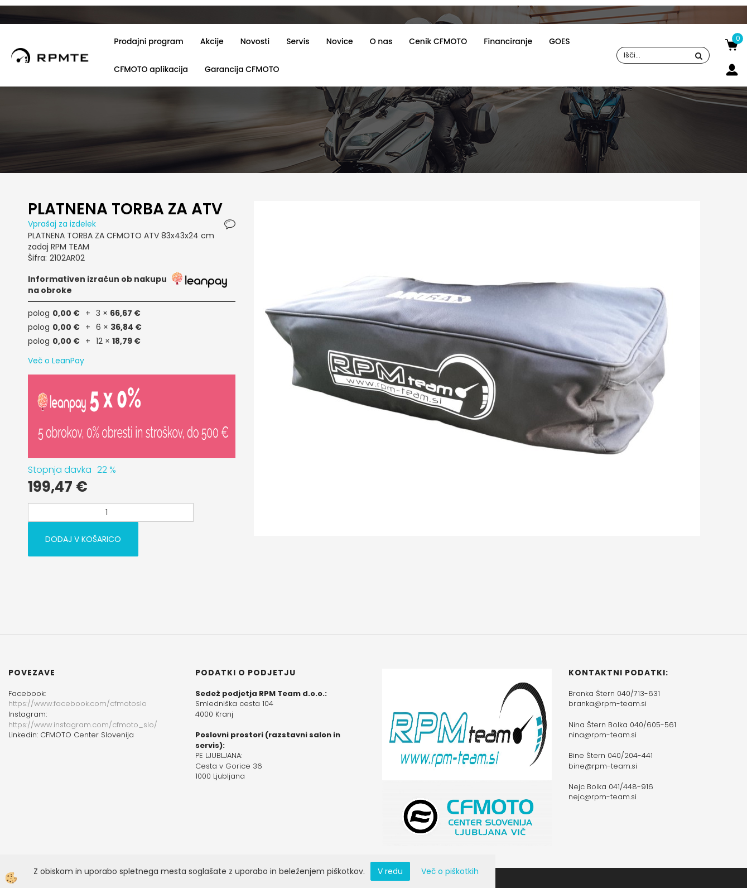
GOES (559, 41)
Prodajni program (148, 41)
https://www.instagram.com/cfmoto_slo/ (82, 724)
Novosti (254, 41)
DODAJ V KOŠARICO (83, 539)
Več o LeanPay (56, 360)
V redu (390, 871)
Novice (339, 41)
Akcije (212, 41)
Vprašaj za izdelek (62, 223)
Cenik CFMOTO (438, 41)
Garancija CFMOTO (242, 69)
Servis (298, 41)
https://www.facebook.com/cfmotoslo (77, 703)
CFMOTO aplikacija (151, 69)
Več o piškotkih (450, 871)
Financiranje (508, 41)
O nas (381, 41)
